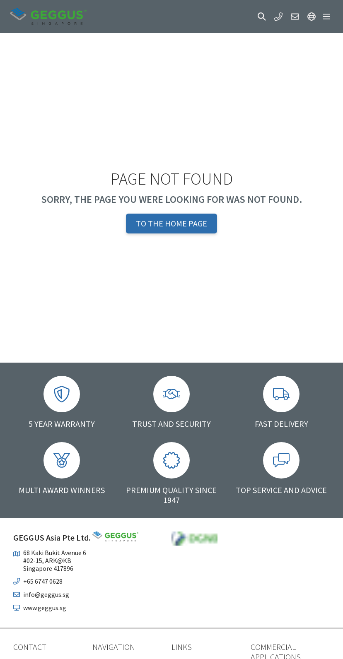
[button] (262, 16)
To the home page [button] (171, 223)
